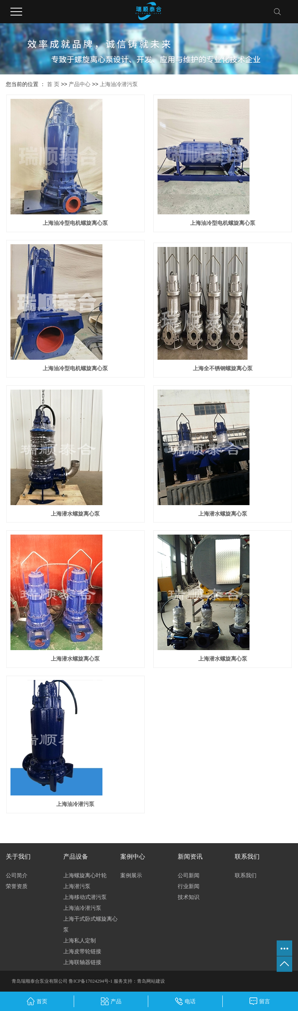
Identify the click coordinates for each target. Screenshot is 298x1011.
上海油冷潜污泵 (119, 84)
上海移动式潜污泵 (85, 897)
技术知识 (188, 897)
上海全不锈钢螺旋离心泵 (223, 368)
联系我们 (245, 875)
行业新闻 (188, 886)
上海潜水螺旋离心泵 (75, 514)
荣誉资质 (17, 886)
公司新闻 (188, 875)
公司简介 (17, 875)
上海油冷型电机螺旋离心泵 (75, 223)
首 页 (53, 84)
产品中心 (79, 84)
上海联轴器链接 (82, 962)
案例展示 (131, 875)
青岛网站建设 (151, 981)
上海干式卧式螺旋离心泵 (90, 924)
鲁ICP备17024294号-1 (91, 981)
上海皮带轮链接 (82, 951)
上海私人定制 (79, 940)
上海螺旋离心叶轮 (85, 875)
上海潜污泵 (76, 886)
